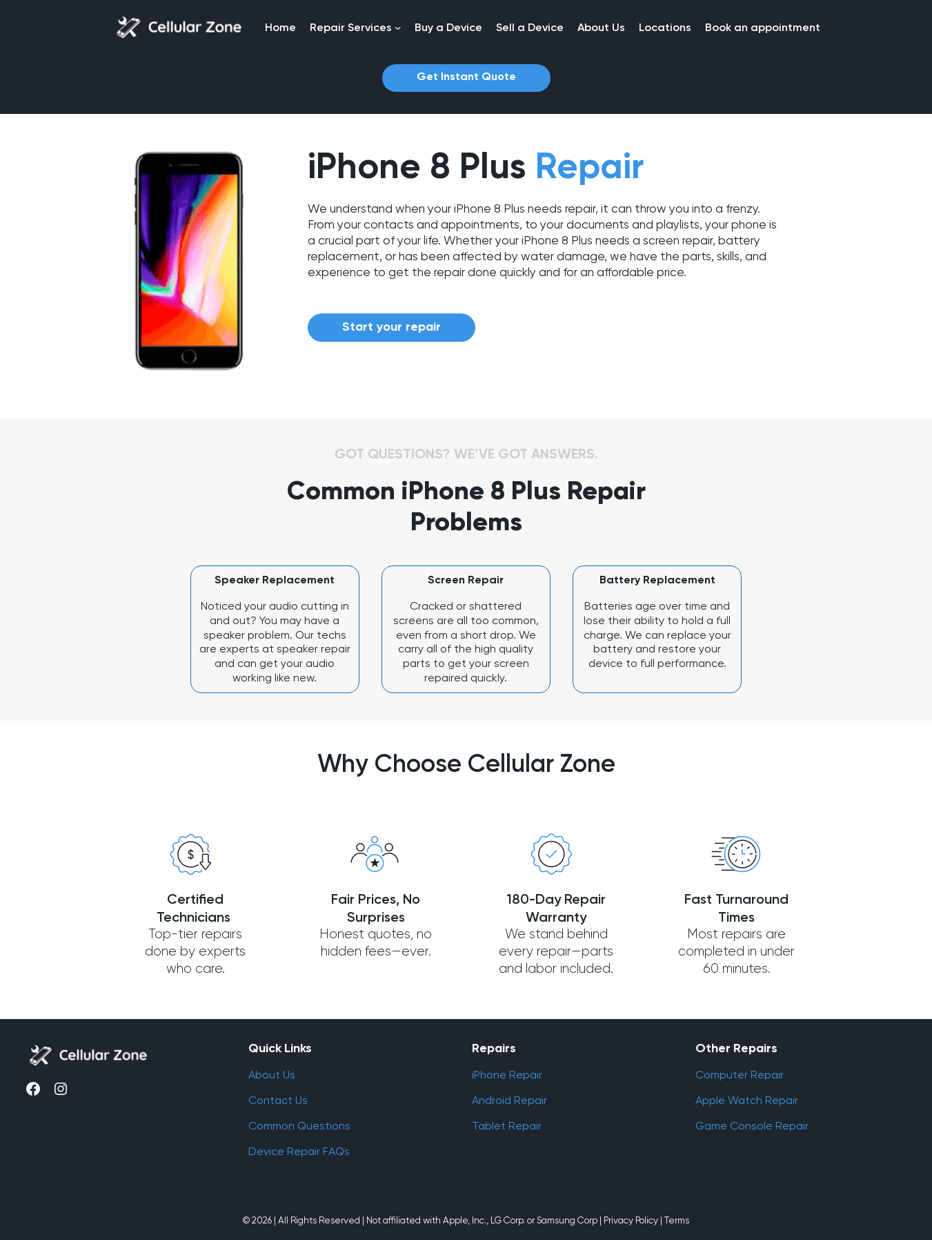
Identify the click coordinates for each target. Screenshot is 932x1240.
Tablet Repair (507, 1125)
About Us (271, 1074)
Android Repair (509, 1100)
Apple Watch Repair (746, 1100)
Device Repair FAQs (299, 1151)
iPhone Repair (507, 1074)
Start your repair (391, 327)
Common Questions (299, 1125)
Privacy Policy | (633, 1220)
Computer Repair (739, 1074)
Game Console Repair (752, 1125)
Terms (676, 1220)
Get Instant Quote (466, 77)
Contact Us (278, 1100)
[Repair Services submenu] (398, 27)
